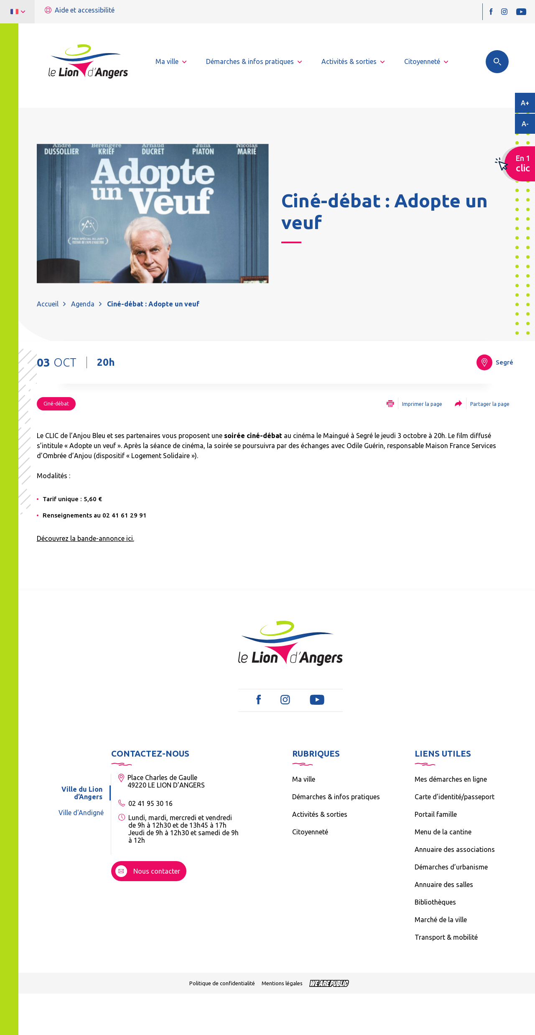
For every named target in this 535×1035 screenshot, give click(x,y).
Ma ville (303, 779)
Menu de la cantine (443, 832)
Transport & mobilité (446, 937)
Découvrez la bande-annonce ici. (85, 538)
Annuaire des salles (444, 884)
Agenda (82, 304)
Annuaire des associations (455, 849)
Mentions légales (282, 983)
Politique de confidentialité (222, 983)
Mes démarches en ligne (451, 779)
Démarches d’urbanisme (451, 867)
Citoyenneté (310, 832)
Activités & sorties (319, 814)
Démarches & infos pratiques (336, 796)
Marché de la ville (441, 919)
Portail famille (436, 814)
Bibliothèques (435, 902)
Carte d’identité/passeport (454, 796)
